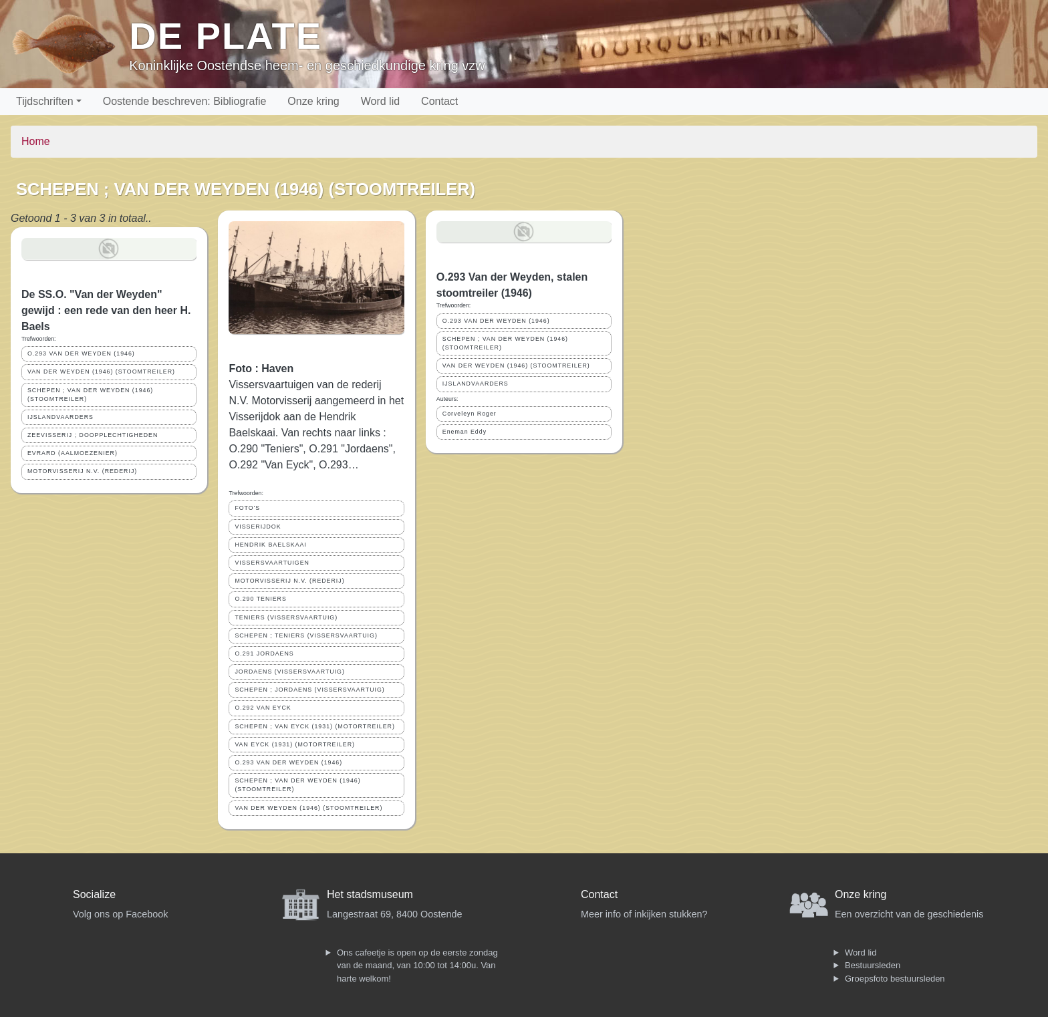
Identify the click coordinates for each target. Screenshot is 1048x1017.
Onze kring (313, 101)
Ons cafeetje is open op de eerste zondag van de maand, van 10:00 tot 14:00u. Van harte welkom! (417, 966)
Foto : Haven (261, 368)
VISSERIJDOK (258, 526)
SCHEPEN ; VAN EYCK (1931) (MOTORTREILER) (314, 726)
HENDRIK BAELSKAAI (270, 544)
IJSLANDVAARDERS (60, 417)
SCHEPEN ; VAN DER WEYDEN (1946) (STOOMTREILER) (90, 394)
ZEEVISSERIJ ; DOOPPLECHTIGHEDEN (92, 435)
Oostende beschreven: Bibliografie (185, 101)
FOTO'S (247, 507)
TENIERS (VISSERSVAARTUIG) (286, 617)
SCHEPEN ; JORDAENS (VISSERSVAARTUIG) (309, 689)
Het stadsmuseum (370, 894)
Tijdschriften (45, 101)
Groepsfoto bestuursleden (895, 979)
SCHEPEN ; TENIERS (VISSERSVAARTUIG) (306, 635)
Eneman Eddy (464, 431)
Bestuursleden (872, 965)
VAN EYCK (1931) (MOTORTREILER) (295, 744)
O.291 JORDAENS (264, 653)
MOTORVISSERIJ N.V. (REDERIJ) (82, 471)
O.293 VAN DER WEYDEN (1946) (81, 353)
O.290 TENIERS (260, 598)
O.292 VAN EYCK (263, 707)
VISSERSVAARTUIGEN (272, 562)
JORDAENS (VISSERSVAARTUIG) (290, 671)
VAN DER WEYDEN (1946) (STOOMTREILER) (101, 371)
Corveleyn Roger (469, 413)
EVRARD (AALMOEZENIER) (72, 453)
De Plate (225, 36)
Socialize (94, 894)
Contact (439, 101)
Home (35, 141)
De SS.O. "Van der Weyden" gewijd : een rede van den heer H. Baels (105, 310)
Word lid (380, 101)
